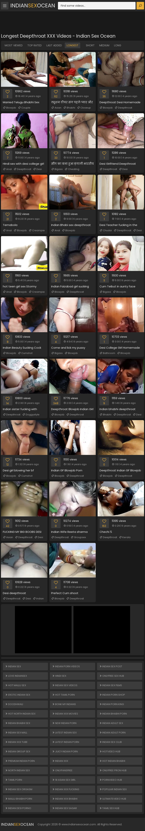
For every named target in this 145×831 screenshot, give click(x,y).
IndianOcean (32, 5)
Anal (7, 169)
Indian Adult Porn (112, 732)
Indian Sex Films (110, 685)
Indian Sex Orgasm (18, 789)
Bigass (57, 169)
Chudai (105, 230)
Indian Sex (13, 666)
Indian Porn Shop (112, 695)
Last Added (54, 45)
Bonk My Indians (64, 704)
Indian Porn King (111, 704)
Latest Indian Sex (64, 732)
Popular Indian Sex (113, 789)
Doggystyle (30, 414)
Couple (24, 107)
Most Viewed (14, 45)
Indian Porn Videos (66, 666)
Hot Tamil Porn (63, 695)
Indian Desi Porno (18, 808)
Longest (72, 45)
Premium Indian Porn (20, 761)
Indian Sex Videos (64, 685)
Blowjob (9, 107)
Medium (104, 45)
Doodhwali (14, 704)
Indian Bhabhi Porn (113, 713)
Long (117, 45)
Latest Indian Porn (65, 742)
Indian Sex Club (110, 742)
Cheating (72, 169)
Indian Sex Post (110, 666)
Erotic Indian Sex (17, 695)
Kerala (124, 537)
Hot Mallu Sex (15, 685)
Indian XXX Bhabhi (64, 799)
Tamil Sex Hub (109, 808)
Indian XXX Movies (65, 713)
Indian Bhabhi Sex (17, 723)
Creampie (37, 230)
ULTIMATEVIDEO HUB (112, 799)
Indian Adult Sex (111, 723)
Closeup (84, 107)
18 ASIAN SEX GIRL (64, 780)
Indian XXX (60, 761)
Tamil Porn (13, 780)
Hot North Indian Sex (20, 713)
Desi (37, 169)
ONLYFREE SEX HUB (111, 676)
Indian (38, 598)
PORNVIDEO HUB (110, 780)
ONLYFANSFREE (62, 770)
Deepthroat (123, 107)
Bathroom (107, 353)
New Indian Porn (64, 723)
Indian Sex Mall (16, 732)
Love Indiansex (16, 676)
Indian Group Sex (17, 751)
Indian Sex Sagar (64, 808)
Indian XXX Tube (16, 742)
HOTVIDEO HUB (109, 751)
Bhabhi (69, 107)
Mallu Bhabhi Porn (18, 799)
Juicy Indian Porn (65, 751)
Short (90, 45)
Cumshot (25, 353)
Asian (56, 107)
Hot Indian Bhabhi (112, 761)
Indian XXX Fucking (65, 789)
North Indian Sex (17, 770)
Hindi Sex (59, 676)
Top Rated (34, 45)
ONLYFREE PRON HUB (112, 770)
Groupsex (78, 537)
